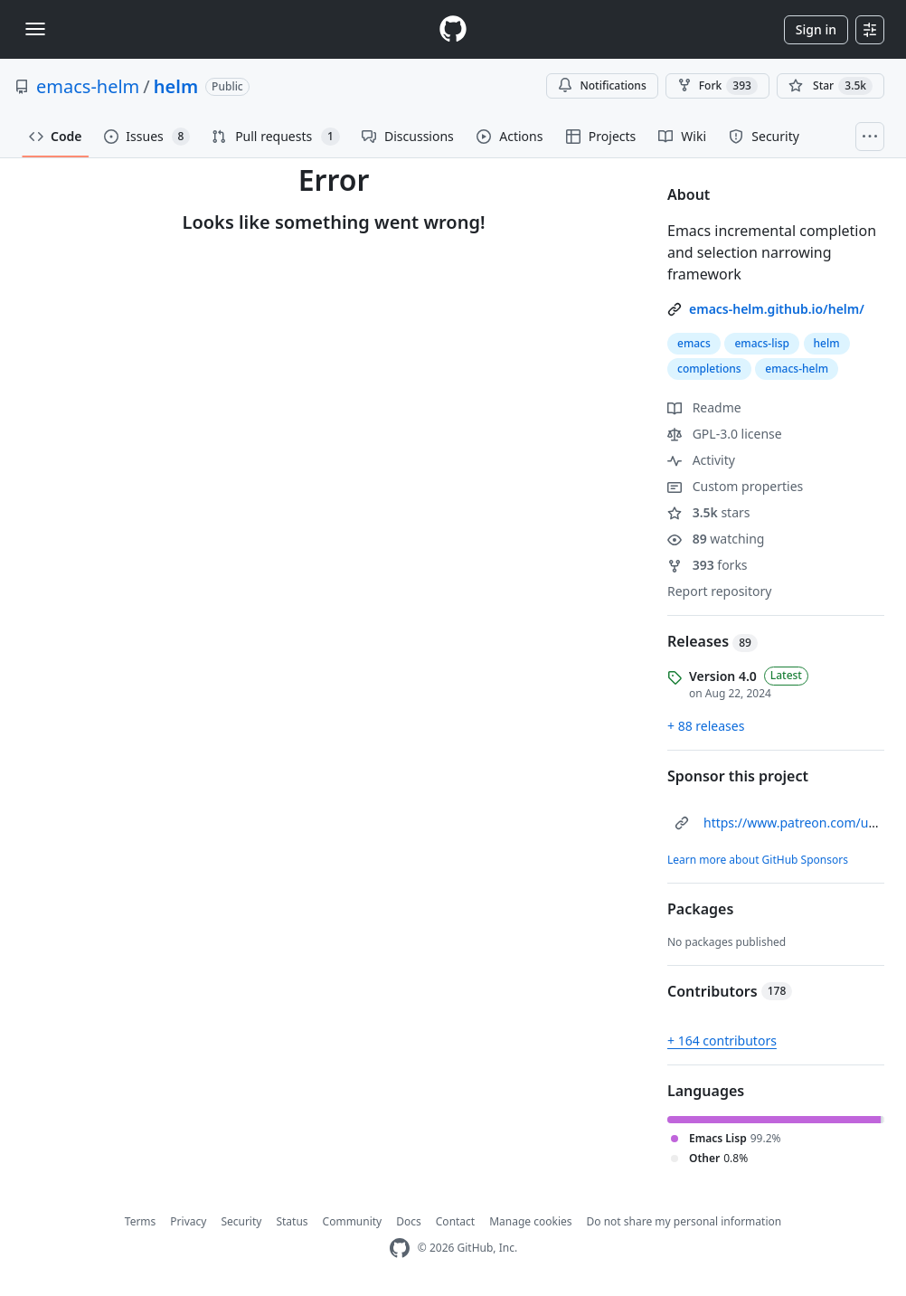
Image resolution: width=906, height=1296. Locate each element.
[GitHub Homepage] (400, 1248)
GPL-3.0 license (724, 433)
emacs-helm (87, 86)
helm (176, 86)
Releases (712, 641)
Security (241, 1221)
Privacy (188, 1221)
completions (709, 368)
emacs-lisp (761, 343)
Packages (700, 909)
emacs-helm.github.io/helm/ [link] (776, 308)
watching (715, 538)
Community (352, 1221)
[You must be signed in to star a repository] (830, 86)
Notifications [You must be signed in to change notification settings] (602, 85)
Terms (140, 1221)
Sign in (816, 29)
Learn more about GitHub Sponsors (757, 859)
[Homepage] (453, 29)
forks (707, 564)
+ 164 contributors (722, 1040)
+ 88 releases (705, 725)
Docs (408, 1221)
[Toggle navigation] (35, 29)
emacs (694, 343)
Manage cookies (530, 1221)
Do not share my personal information (684, 1221)
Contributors (729, 991)
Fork (717, 86)
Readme (704, 407)
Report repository (719, 591)
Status (291, 1221)
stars (708, 512)
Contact (455, 1221)
